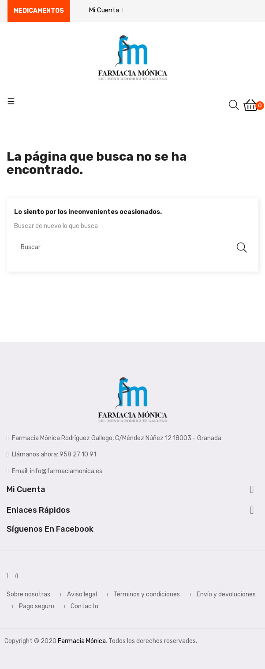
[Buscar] (132, 247)
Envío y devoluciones (226, 594)
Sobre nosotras (28, 594)
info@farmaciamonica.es (66, 471)
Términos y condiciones (146, 594)
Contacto (84, 606)
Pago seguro (36, 606)
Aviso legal (82, 594)
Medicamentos (39, 11)
